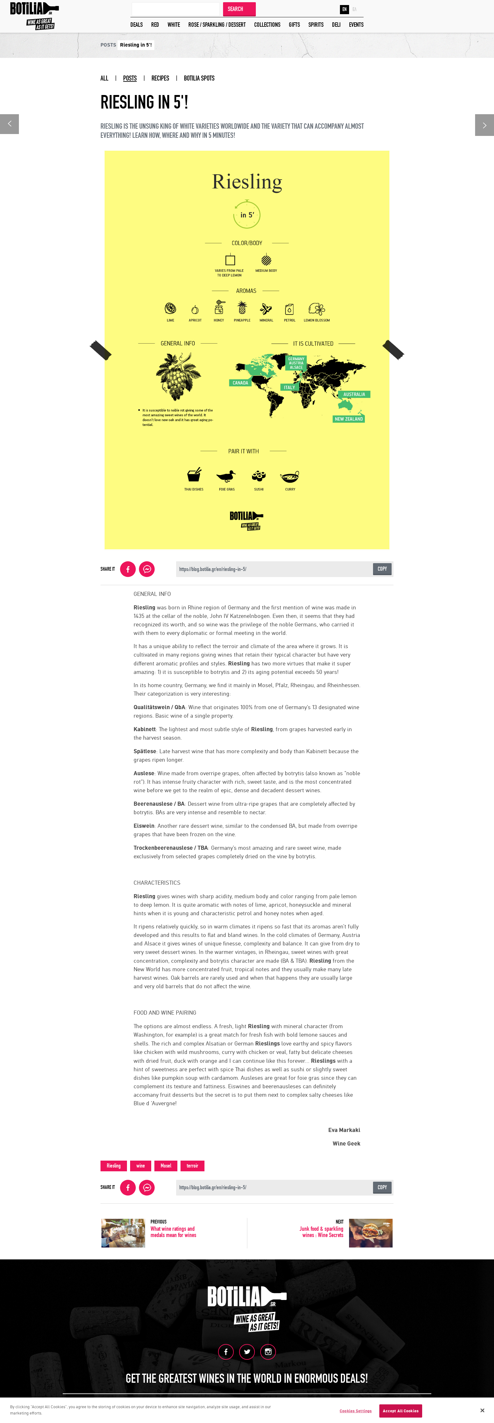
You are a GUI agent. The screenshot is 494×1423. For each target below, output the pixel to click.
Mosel (166, 1165)
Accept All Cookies (401, 1411)
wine (140, 1165)
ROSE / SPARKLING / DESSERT (217, 24)
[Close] (483, 1411)
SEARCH (235, 9)
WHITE (174, 24)
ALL (104, 78)
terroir (192, 1165)
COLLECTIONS (267, 24)
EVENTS (356, 24)
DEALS (136, 24)
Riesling (114, 1165)
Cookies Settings (356, 1411)
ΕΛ (355, 9)
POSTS (130, 78)
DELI (336, 24)
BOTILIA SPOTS (199, 78)
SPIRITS (316, 24)
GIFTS (294, 24)
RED (155, 24)
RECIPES (160, 78)
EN (344, 9)
